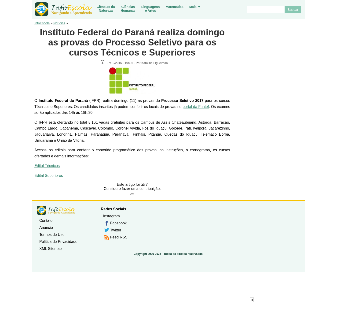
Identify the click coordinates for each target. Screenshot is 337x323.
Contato (45, 221)
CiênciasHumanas (128, 8)
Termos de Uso (52, 235)
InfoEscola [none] (56, 210)
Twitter (115, 230)
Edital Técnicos (47, 166)
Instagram (111, 216)
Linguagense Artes (150, 8)
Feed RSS (119, 237)
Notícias (59, 23)
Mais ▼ (195, 7)
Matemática (174, 7)
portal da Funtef (196, 107)
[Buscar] (265, 9)
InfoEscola (42, 23)
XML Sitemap (50, 249)
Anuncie (46, 228)
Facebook (118, 223)
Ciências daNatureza (106, 8)
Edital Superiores (48, 176)
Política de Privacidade (58, 242)
